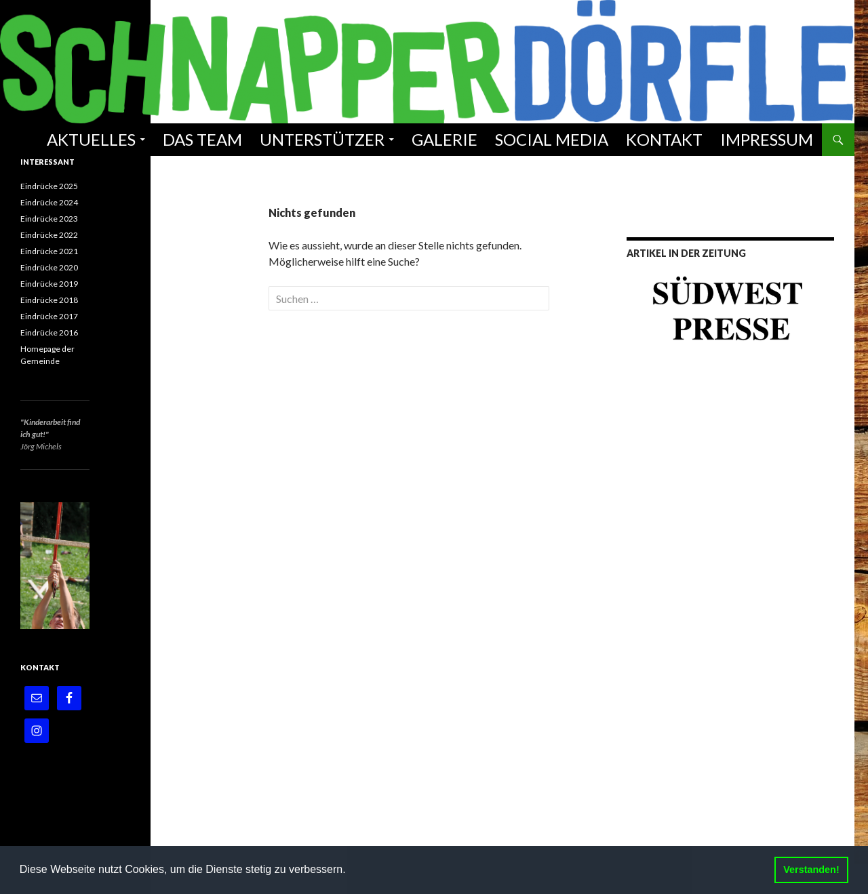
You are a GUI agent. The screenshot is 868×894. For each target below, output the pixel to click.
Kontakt (664, 139)
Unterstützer (322, 139)
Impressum (766, 139)
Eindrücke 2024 (49, 202)
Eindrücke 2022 (49, 235)
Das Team (202, 139)
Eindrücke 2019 (49, 284)
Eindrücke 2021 (49, 251)
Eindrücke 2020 (49, 267)
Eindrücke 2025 (49, 186)
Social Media (551, 139)
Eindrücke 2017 (49, 316)
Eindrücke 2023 (49, 219)
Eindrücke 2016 (49, 332)
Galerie (444, 139)
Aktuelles (91, 139)
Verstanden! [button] (811, 869)
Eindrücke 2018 (49, 300)
